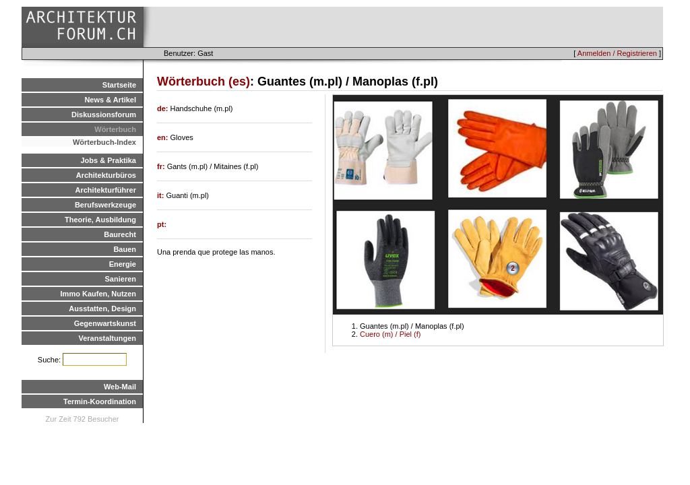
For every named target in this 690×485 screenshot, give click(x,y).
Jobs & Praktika (108, 160)
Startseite (119, 85)
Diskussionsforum (103, 114)
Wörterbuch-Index (104, 142)
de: (163, 108)
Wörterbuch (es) (203, 81)
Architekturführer (105, 190)
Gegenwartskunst (105, 323)
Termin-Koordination (99, 401)
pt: (161, 224)
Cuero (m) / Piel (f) (390, 334)
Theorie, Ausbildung (100, 220)
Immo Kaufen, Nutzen (98, 294)
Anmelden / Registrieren (617, 53)
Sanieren (120, 279)
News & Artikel (110, 100)
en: (163, 137)
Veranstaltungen (107, 338)
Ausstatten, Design (102, 308)
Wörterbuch (115, 129)
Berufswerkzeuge (105, 205)
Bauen (124, 249)
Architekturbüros (106, 175)
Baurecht (120, 234)
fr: (162, 166)
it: (161, 195)
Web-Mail (120, 387)
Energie (122, 264)
